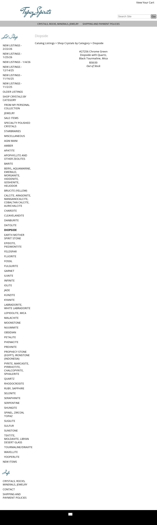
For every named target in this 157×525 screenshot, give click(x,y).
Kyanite (9, 300)
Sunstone (11, 430)
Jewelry (9, 113)
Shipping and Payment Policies (101, 23)
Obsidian (10, 332)
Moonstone (12, 322)
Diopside (10, 230)
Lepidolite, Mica (15, 313)
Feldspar (10, 251)
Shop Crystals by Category (14, 98)
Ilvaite (8, 275)
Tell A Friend (81, 514)
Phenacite (11, 342)
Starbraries (12, 131)
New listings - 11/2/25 (12, 85)
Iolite (8, 285)
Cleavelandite (14, 215)
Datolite (10, 225)
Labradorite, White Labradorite (17, 306)
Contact (9, 489)
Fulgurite (11, 266)
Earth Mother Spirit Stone (14, 236)
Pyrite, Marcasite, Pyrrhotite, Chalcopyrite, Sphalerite (16, 368)
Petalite (10, 337)
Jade (7, 290)
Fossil (8, 261)
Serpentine (12, 403)
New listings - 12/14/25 (12, 68)
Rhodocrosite (14, 383)
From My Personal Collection (17, 106)
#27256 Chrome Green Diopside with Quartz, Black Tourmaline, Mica (93, 55)
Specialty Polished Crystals (17, 124)
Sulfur (9, 425)
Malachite (11, 317)
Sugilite (9, 421)
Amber (8, 145)
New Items (10, 461)
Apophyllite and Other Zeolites (15, 157)
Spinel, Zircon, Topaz (14, 414)
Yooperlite (11, 456)
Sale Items (11, 118)
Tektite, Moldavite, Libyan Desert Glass (16, 439)
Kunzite (9, 295)
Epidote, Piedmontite (13, 244)
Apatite (9, 150)
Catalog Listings (45, 43)
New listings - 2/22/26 (12, 47)
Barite (8, 163)
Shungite (10, 407)
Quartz (9, 378)
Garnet (9, 270)
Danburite (11, 220)
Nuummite (11, 327)
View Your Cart (145, 2)
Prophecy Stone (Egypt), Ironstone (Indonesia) (17, 355)
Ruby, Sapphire (14, 388)
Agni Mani (11, 140)
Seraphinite (12, 398)
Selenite (10, 393)
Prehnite (10, 347)
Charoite (10, 210)
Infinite (9, 280)
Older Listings (13, 91)
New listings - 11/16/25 (12, 76)
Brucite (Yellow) (15, 190)
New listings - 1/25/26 (12, 55)
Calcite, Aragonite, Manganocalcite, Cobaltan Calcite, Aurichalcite (17, 200)
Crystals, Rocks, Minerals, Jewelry (57, 23)
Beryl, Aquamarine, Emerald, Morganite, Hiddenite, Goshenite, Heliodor (17, 177)
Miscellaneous (14, 136)
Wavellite (11, 452)
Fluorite (10, 256)
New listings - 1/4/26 (16, 62)
